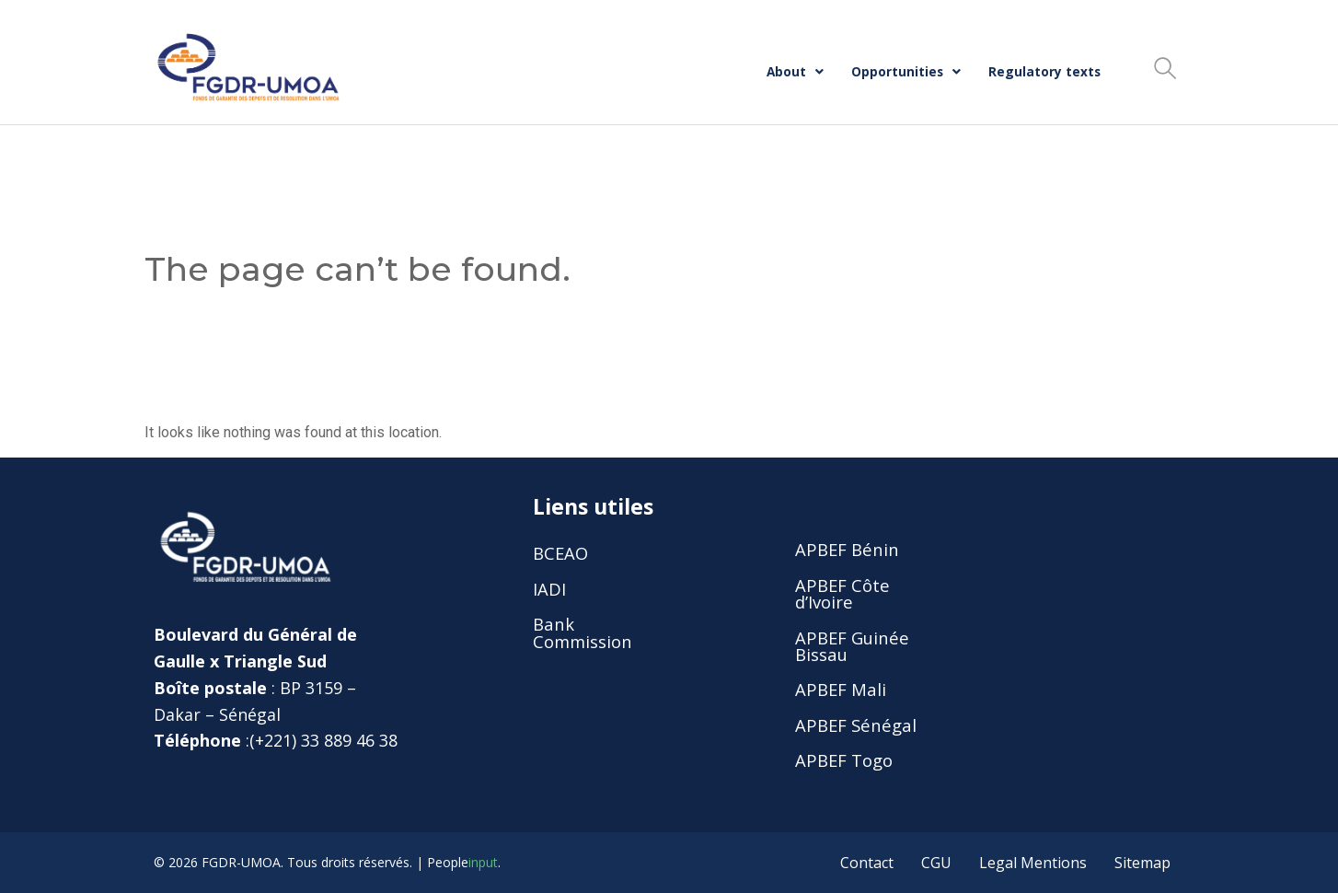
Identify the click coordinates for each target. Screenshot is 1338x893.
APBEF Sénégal (856, 724)
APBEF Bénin (847, 549)
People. (464, 862)
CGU (936, 862)
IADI (549, 588)
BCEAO (560, 552)
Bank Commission (582, 632)
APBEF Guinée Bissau (852, 646)
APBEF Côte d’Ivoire (842, 593)
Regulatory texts (1044, 71)
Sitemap (1142, 862)
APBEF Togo (844, 759)
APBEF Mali (840, 689)
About (795, 71)
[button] (795, 72)
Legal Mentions (1033, 862)
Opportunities (906, 71)
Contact (867, 862)
